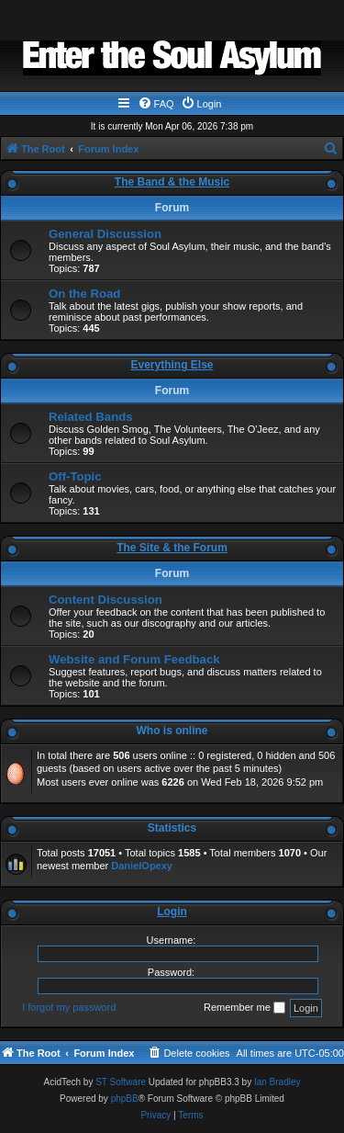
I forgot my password (69, 1007)
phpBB (125, 1098)
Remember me (244, 1008)
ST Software (120, 1082)
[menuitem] (156, 104)
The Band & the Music (172, 182)
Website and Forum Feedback (134, 659)
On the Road (84, 293)
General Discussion (105, 234)
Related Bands (91, 417)
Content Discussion (105, 599)
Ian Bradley (277, 1082)
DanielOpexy (141, 865)
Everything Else (171, 364)
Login (172, 911)
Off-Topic (75, 476)
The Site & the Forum (172, 547)
